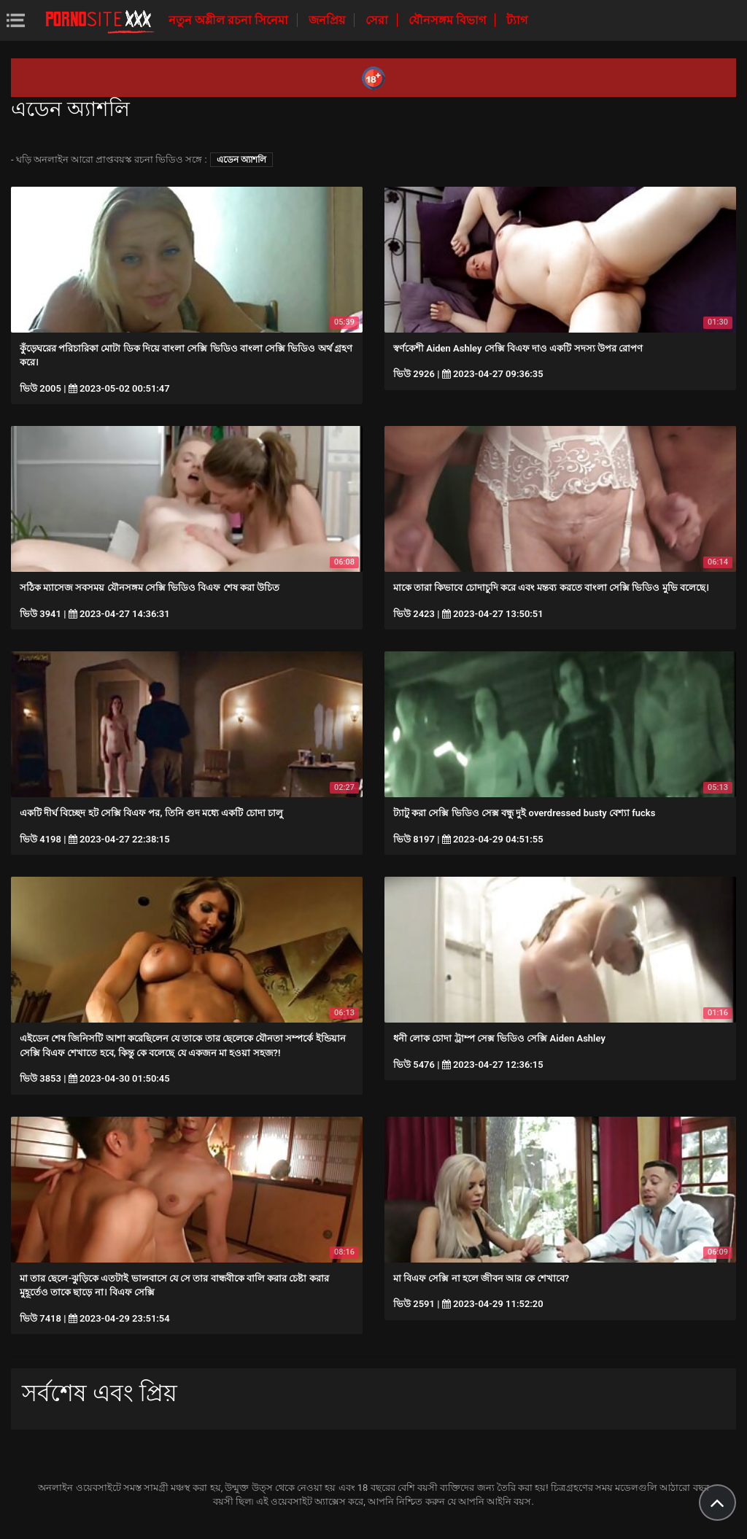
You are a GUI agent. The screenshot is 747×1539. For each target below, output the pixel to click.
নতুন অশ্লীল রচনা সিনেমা (230, 20)
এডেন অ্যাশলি (241, 160)
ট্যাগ (516, 20)
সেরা (378, 20)
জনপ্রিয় (328, 20)
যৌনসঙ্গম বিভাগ (449, 20)
